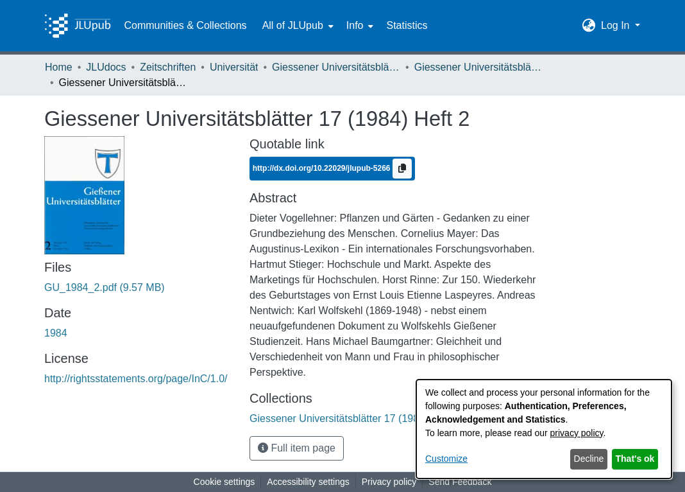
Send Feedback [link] (459, 482)
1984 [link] (55, 333)
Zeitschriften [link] (168, 67)
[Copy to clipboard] (402, 169)
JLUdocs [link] (106, 67)
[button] (589, 25)
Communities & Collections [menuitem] (185, 25)
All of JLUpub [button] (292, 25)
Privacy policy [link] (389, 482)
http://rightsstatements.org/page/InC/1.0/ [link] (136, 378)
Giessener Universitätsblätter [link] (336, 67)
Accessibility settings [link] (308, 482)
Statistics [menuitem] (406, 25)
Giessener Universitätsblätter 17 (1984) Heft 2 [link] (478, 67)
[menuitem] (297, 25)
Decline (589, 458)
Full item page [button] (296, 448)
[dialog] (544, 429)
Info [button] (355, 25)
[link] (104, 287)
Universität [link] (234, 67)
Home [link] (58, 67)
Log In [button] (616, 25)
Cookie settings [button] (224, 482)
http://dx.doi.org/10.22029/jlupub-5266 (323, 168)
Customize (446, 458)
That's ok (635, 458)
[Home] (77, 26)
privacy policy (577, 433)
